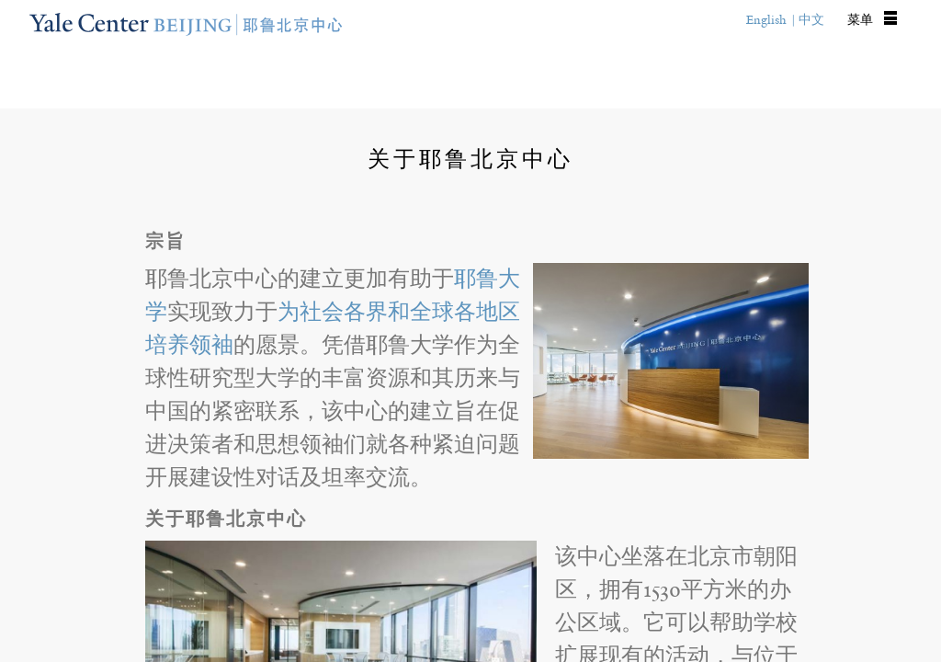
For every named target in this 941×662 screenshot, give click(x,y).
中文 (811, 20)
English (766, 20)
